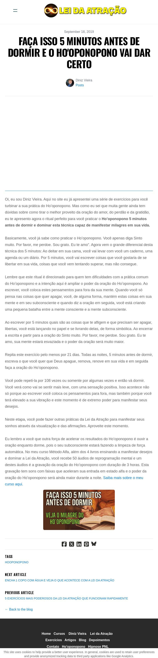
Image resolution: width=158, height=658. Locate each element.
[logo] (84, 10)
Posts (80, 85)
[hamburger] (15, 10)
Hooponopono (16, 562)
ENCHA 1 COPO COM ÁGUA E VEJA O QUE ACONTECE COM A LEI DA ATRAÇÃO (59, 580)
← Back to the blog (19, 609)
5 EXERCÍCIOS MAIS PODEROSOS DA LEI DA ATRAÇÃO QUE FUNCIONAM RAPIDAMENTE (66, 598)
